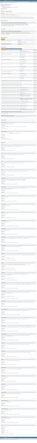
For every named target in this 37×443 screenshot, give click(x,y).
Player (8, 43)
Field (4, 2)
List (20, 98)
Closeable (7, 432)
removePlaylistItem (22, 87)
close (20, 52)
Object (14, 115)
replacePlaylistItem (22, 89)
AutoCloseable (7, 430)
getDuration (21, 64)
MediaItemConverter (11, 133)
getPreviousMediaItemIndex (23, 75)
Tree (7, 0)
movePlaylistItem (22, 80)
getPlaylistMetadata (22, 73)
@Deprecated (2, 10)
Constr (6, 2)
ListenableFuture (3, 80)
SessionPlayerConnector (4, 43)
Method (8, 2)
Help (13, 0)
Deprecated (9, 0)
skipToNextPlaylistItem (23, 103)
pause (20, 82)
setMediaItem (21, 94)
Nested (3, 2)
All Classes (1, 438)
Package (3, 0)
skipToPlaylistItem (22, 105)
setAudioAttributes (22, 92)
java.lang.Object (2, 6)
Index (11, 0)
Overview (1, 0)
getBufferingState (22, 57)
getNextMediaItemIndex (23, 66)
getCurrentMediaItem (22, 59)
